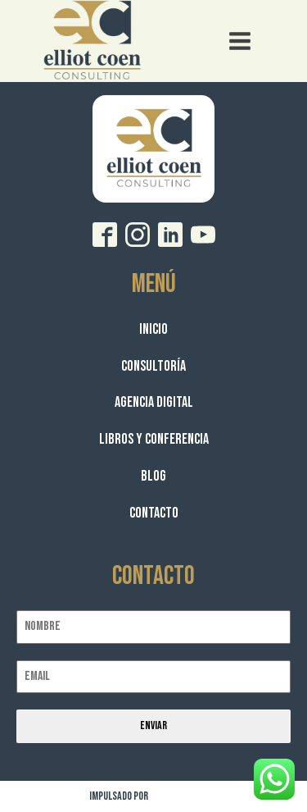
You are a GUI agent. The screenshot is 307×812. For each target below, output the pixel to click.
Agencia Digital (154, 402)
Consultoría (153, 366)
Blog (153, 476)
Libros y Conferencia (154, 439)
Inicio (153, 329)
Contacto (153, 513)
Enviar (153, 725)
